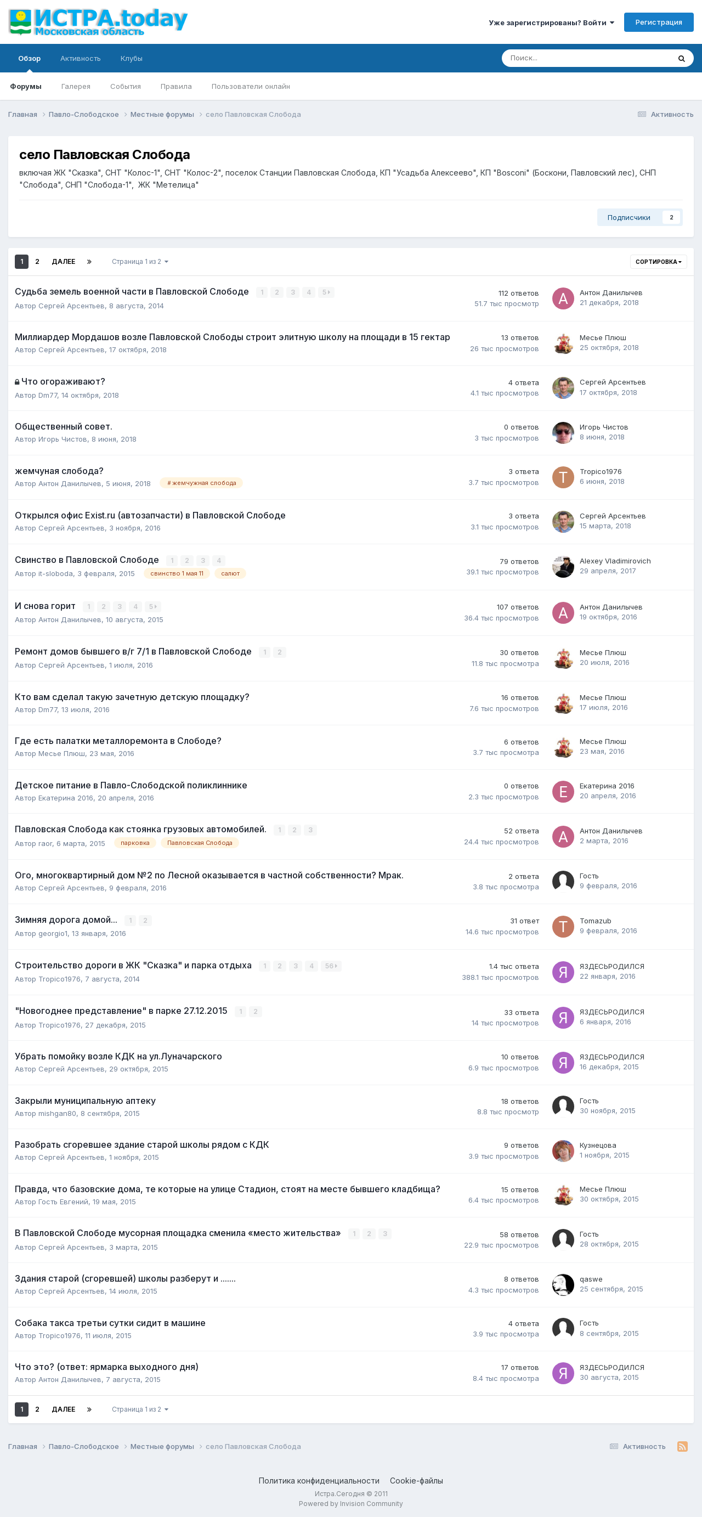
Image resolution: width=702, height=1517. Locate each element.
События (125, 86)
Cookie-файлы (416, 1477)
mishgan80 (57, 1110)
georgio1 (52, 931)
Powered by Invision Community (351, 1501)
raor (45, 841)
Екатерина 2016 (65, 796)
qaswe (591, 1276)
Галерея (75, 86)
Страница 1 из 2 (140, 261)
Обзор (29, 63)
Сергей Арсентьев (71, 305)
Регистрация (659, 22)
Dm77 (47, 394)
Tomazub (596, 919)
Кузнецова (598, 1142)
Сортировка (659, 261)
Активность (80, 58)
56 (332, 964)
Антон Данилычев (611, 292)
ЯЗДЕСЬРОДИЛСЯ (612, 964)
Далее (63, 261)
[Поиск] (555, 58)
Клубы (132, 58)
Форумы (26, 86)
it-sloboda (55, 572)
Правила (176, 86)
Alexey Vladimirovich (615, 560)
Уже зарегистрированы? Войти (551, 22)
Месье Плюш (603, 336)
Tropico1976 (601, 470)
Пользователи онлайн (251, 86)
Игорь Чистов (62, 439)
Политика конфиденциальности (319, 1477)
